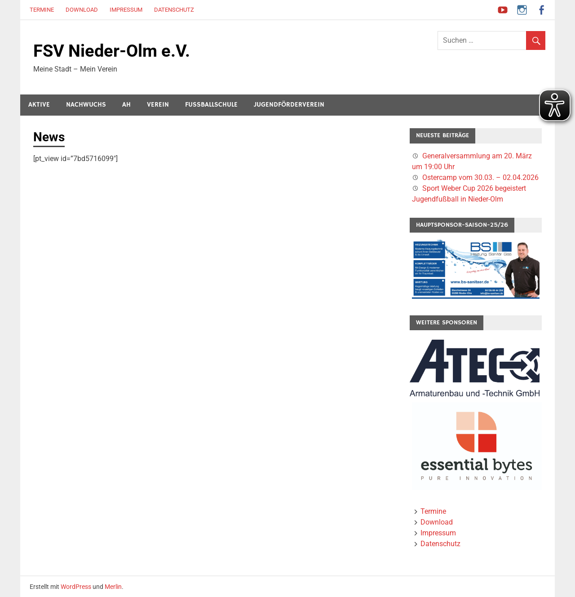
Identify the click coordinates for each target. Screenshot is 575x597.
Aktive (39, 104)
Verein (158, 104)
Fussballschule (211, 104)
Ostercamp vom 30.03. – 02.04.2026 (480, 177)
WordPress (76, 586)
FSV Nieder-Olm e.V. (111, 51)
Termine (42, 9)
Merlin (113, 586)
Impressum (126, 9)
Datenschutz (174, 9)
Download (82, 9)
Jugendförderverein (289, 104)
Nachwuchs (86, 104)
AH (126, 104)
